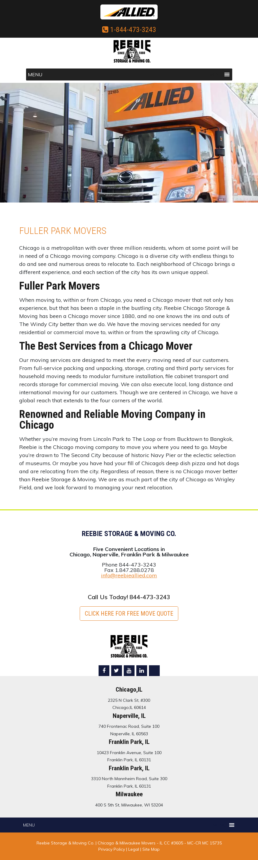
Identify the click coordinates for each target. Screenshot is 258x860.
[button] (35, 74)
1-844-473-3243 (129, 29)
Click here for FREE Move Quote (129, 613)
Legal (134, 849)
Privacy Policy (111, 849)
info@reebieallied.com (129, 575)
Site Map (151, 849)
